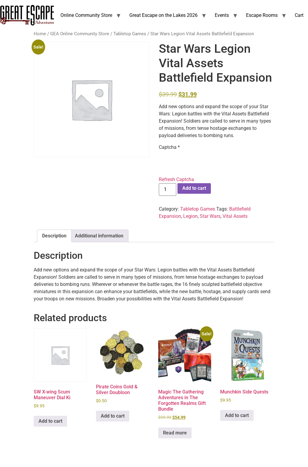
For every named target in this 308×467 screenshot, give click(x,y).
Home (40, 33)
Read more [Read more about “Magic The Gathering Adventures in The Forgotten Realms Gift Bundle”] (175, 433)
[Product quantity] (167, 189)
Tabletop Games (129, 33)
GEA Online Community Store (79, 33)
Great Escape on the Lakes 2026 (163, 15)
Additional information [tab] (99, 236)
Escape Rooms (262, 15)
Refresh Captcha (176, 179)
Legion (190, 216)
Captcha (169, 147)
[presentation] (204, 162)
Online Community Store (86, 15)
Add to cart (194, 188)
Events (222, 15)
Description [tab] (54, 236)
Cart (299, 15)
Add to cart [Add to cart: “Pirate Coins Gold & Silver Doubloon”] (113, 416)
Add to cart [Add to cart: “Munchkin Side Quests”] (237, 415)
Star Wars (210, 216)
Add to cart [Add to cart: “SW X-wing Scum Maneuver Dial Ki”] (50, 421)
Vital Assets (235, 216)
